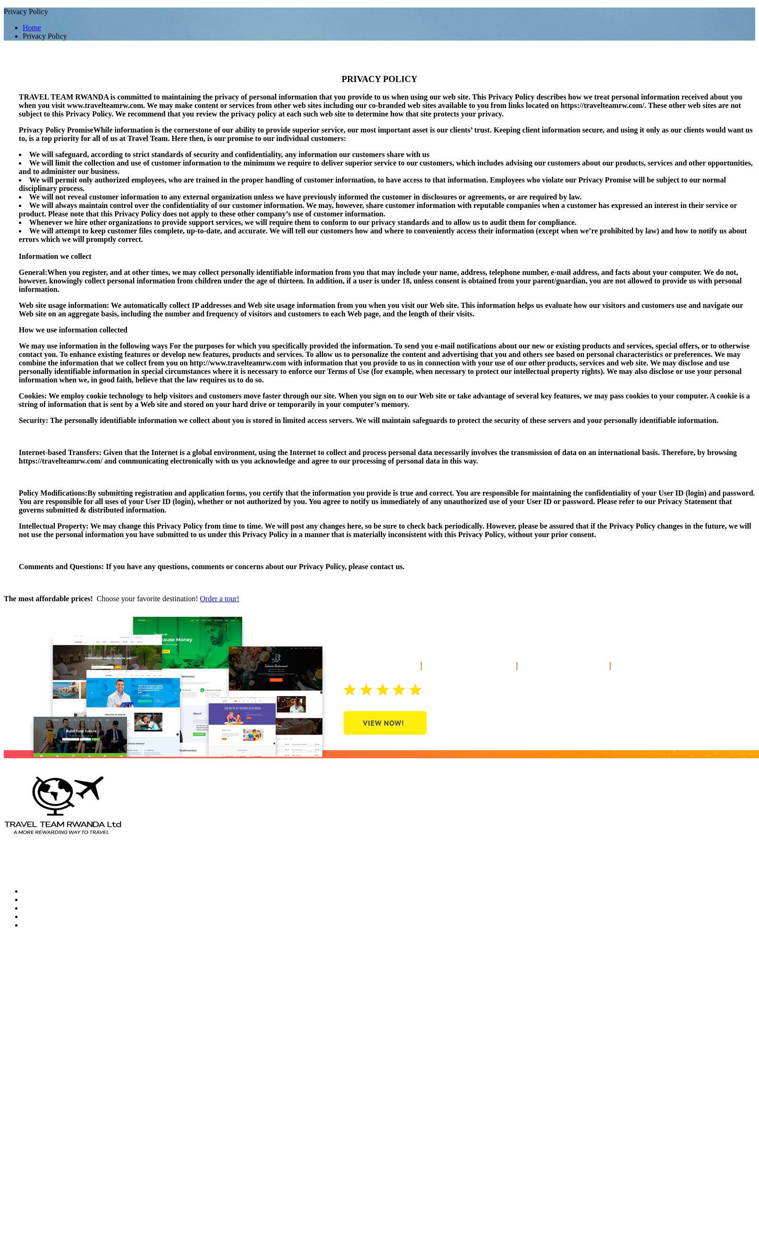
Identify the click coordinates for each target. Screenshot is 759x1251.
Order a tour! (219, 599)
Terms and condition (156, 866)
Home (32, 28)
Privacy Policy (26, 875)
